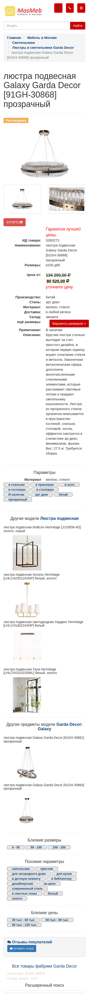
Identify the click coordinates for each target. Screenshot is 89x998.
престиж (46, 869)
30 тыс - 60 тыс (23, 920)
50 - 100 (36, 847)
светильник (21, 869)
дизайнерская (22, 883)
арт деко (41, 494)
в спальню (16, 484)
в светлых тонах (24, 893)
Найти (77, 26)
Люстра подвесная (59, 518)
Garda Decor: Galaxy (60, 726)
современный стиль (27, 888)
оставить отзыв (22, 948)
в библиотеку (61, 878)
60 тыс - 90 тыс (57, 920)
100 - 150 (59, 847)
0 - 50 (16, 847)
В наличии (16, 494)
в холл (70, 484)
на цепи (49, 883)
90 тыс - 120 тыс (24, 925)
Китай (63, 494)
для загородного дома (29, 873)
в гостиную (16, 489)
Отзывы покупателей (29, 942)
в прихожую (44, 484)
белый (53, 893)
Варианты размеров (69, 323)
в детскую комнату (26, 878)
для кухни (64, 873)
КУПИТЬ (15, 222)
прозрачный (17, 499)
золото (17, 898)
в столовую (45, 489)
